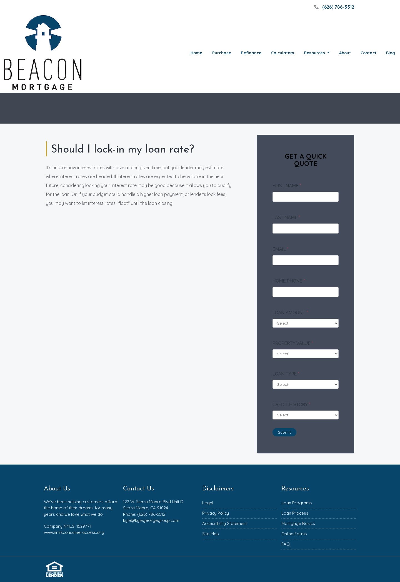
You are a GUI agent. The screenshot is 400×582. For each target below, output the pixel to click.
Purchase (221, 52)
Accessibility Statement (224, 523)
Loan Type (285, 374)
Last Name (286, 217)
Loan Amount (290, 312)
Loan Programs (296, 502)
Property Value (292, 343)
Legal (207, 502)
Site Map (210, 533)
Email (280, 249)
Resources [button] (315, 52)
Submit (284, 432)
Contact (368, 52)
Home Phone (288, 281)
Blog (390, 52)
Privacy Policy (215, 513)
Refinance (251, 52)
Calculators (282, 52)
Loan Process (294, 513)
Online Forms (294, 533)
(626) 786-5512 (333, 7)
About (345, 52)
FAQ (285, 544)
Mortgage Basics (298, 523)
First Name (286, 185)
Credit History (291, 404)
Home (196, 52)
